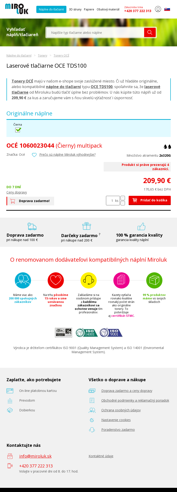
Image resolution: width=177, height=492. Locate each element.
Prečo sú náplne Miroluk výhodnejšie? (67, 154)
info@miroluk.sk (35, 456)
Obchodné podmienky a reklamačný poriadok (135, 400)
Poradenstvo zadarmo (118, 429)
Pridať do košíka (149, 200)
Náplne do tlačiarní (51, 9)
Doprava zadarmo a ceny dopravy (126, 390)
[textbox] (95, 32)
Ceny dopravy (16, 192)
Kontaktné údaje (101, 456)
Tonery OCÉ (61, 55)
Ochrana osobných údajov (121, 410)
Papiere (89, 9)
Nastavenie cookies (116, 420)
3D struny (75, 9)
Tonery (42, 55)
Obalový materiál (108, 9)
